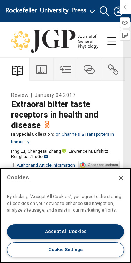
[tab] (42, 69)
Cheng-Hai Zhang (44, 151)
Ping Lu (18, 151)
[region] (65, 215)
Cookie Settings (65, 249)
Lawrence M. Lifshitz (88, 151)
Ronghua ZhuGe (29, 156)
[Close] (121, 178)
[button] (104, 11)
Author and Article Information (43, 165)
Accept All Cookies (65, 231)
